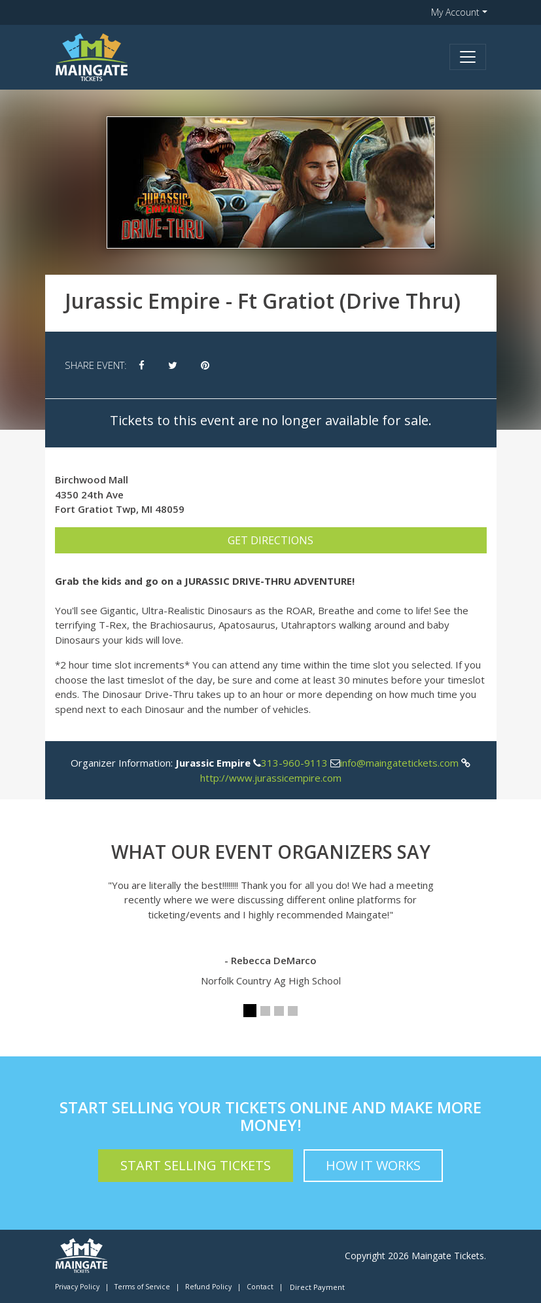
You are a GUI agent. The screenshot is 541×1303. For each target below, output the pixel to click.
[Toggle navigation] (467, 57)
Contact (260, 1286)
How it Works (373, 1165)
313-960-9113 (294, 762)
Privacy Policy (77, 1286)
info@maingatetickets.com (399, 762)
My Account (455, 12)
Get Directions (270, 540)
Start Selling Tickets (195, 1165)
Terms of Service (142, 1286)
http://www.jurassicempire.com (270, 777)
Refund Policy (208, 1286)
